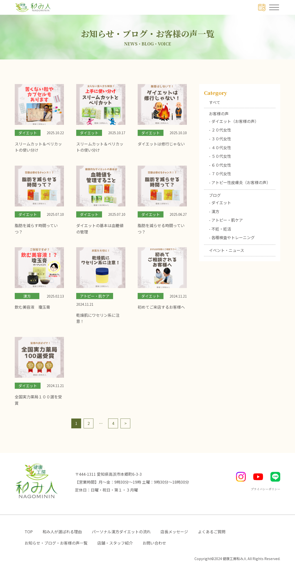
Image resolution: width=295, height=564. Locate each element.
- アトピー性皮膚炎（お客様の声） (239, 182)
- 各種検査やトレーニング (232, 237)
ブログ (215, 195)
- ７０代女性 (220, 173)
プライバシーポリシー (265, 489)
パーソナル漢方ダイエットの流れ (121, 532)
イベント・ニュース (226, 250)
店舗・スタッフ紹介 (115, 543)
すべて (214, 102)
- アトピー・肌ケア (226, 220)
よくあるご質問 (211, 532)
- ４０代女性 (220, 147)
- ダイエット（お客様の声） (234, 121)
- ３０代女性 (220, 139)
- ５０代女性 (220, 156)
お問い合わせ (154, 543)
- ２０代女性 (220, 130)
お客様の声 (219, 113)
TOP (29, 532)
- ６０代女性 (220, 165)
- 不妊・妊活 (220, 229)
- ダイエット (220, 202)
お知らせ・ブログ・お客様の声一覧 (56, 543)
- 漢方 (214, 211)
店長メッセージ (174, 532)
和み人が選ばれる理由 (62, 532)
